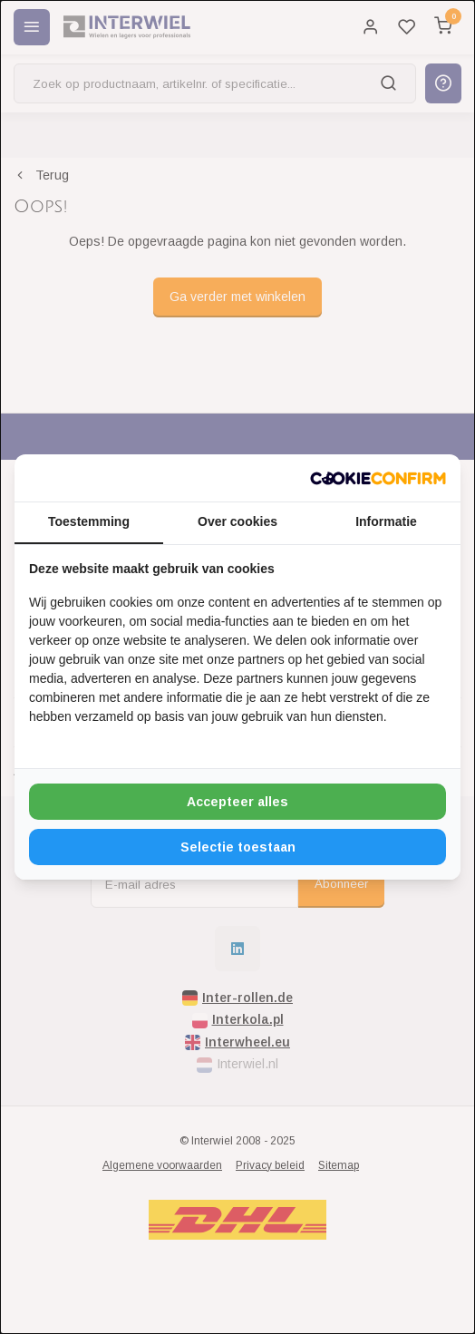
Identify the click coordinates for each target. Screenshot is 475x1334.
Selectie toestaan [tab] (238, 847)
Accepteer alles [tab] (237, 801)
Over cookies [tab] (237, 521)
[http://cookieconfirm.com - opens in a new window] (378, 478)
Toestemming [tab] (89, 521)
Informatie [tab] (386, 521)
